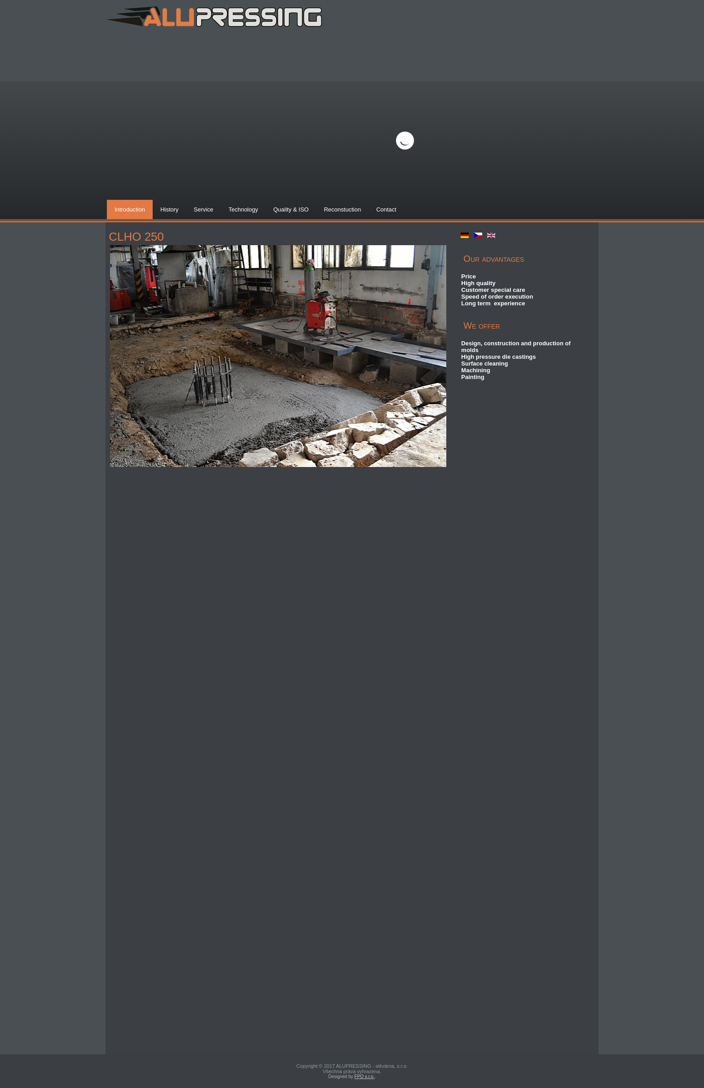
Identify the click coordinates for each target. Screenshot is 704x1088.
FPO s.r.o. (364, 1076)
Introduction (129, 209)
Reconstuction (342, 209)
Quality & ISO (291, 209)
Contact (386, 209)
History (169, 209)
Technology (243, 209)
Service (203, 209)
